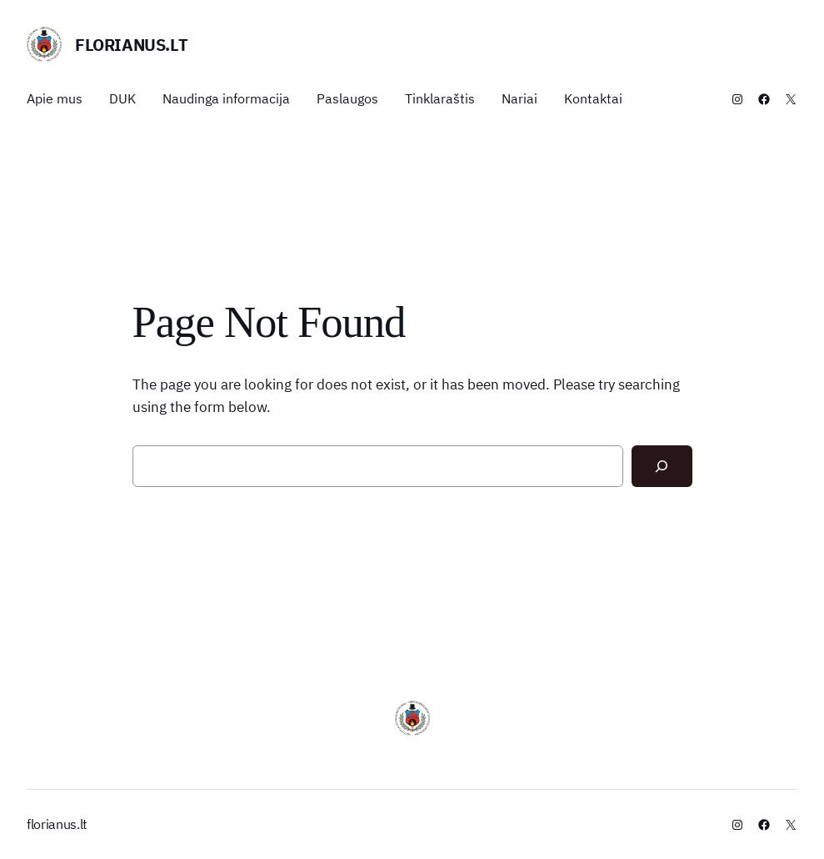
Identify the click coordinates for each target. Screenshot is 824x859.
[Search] (662, 466)
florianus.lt (131, 44)
